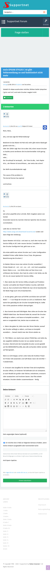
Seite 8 (5, 525)
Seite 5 (5, 519)
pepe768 (20, 126)
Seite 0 (5, 507)
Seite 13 (5, 537)
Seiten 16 (6, 546)
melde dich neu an (22, 472)
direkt (5, 549)
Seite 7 (6, 522)
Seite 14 (5, 540)
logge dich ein (10, 472)
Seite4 (6, 516)
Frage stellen (22, 32)
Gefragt (5, 84)
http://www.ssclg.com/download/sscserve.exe (19, 232)
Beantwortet (6, 126)
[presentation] (18, 466)
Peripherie (19, 84)
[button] (9, 396)
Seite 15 (5, 543)
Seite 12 (5, 534)
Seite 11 (5, 531)
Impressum (42, 505)
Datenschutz (42, 514)
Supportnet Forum (17, 21)
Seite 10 (7, 528)
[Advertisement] (25, 52)
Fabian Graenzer (34, 564)
